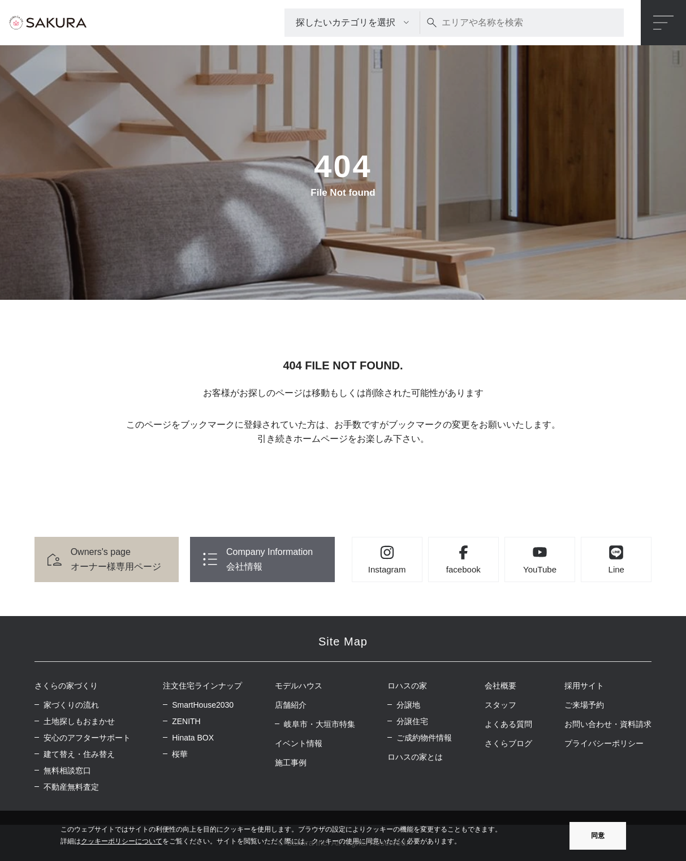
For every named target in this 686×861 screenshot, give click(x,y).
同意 (598, 836)
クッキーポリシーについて (121, 841)
